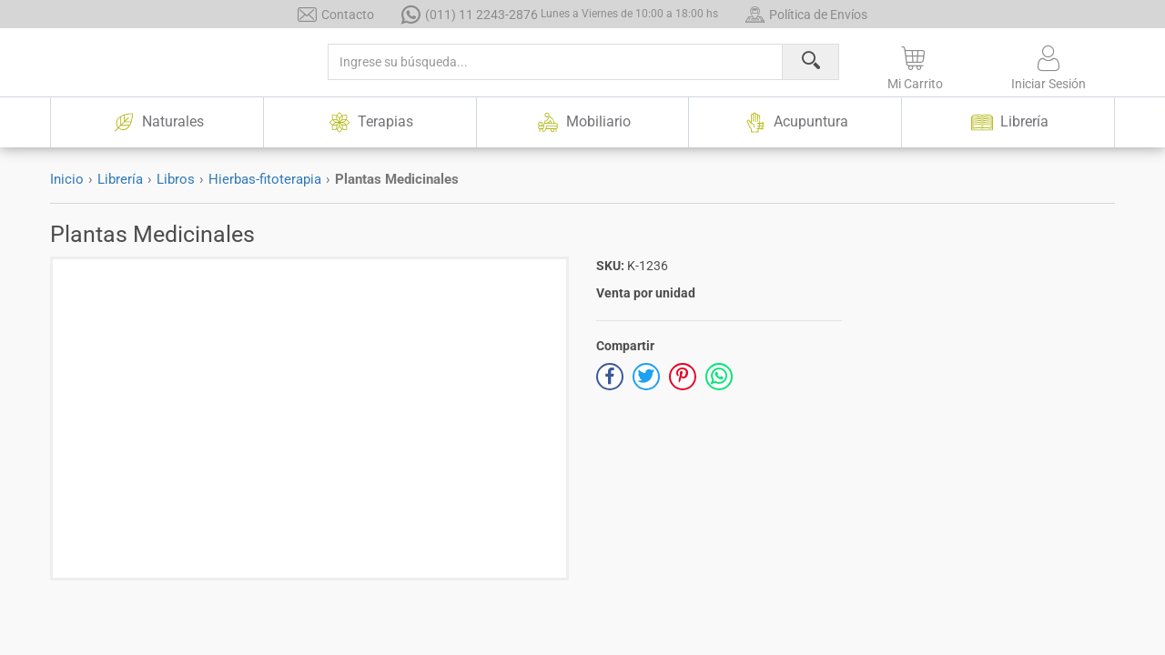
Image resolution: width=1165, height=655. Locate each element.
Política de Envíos (806, 14)
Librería (120, 179)
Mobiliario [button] (582, 122)
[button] (915, 64)
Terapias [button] (369, 122)
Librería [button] (1008, 122)
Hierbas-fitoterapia (264, 179)
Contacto (336, 14)
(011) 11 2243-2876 (559, 14)
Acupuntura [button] (795, 122)
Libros (176, 179)
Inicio (67, 179)
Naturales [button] (156, 122)
